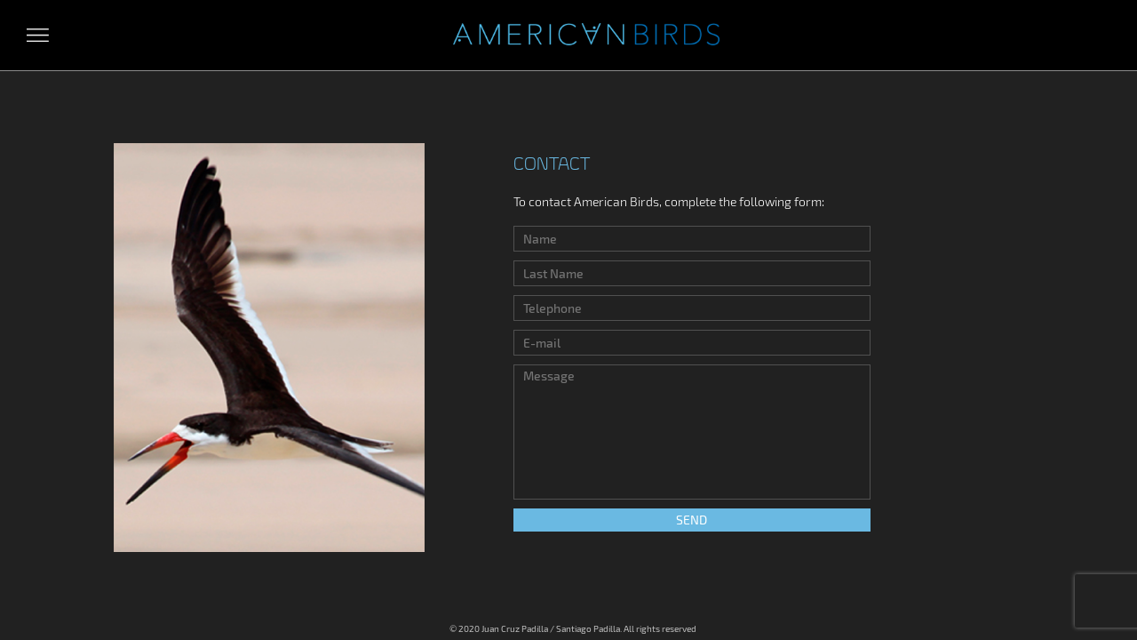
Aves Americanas (586, 35)
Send (691, 519)
